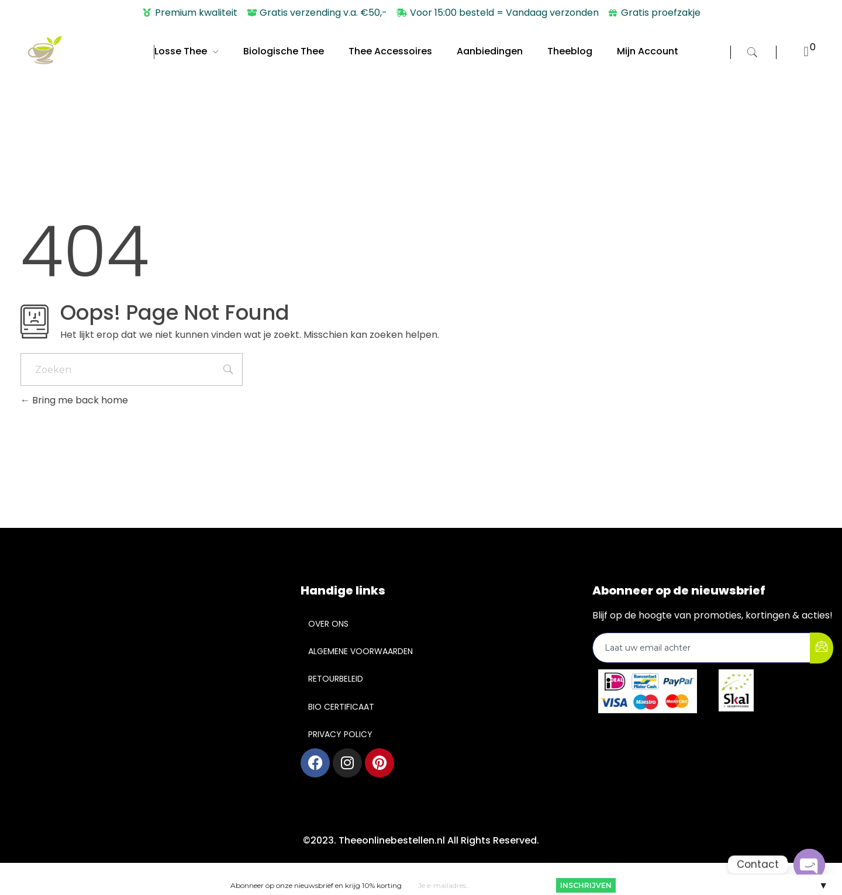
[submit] (821, 648)
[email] (701, 648)
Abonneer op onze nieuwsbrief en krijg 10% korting (316, 884)
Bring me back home (74, 400)
